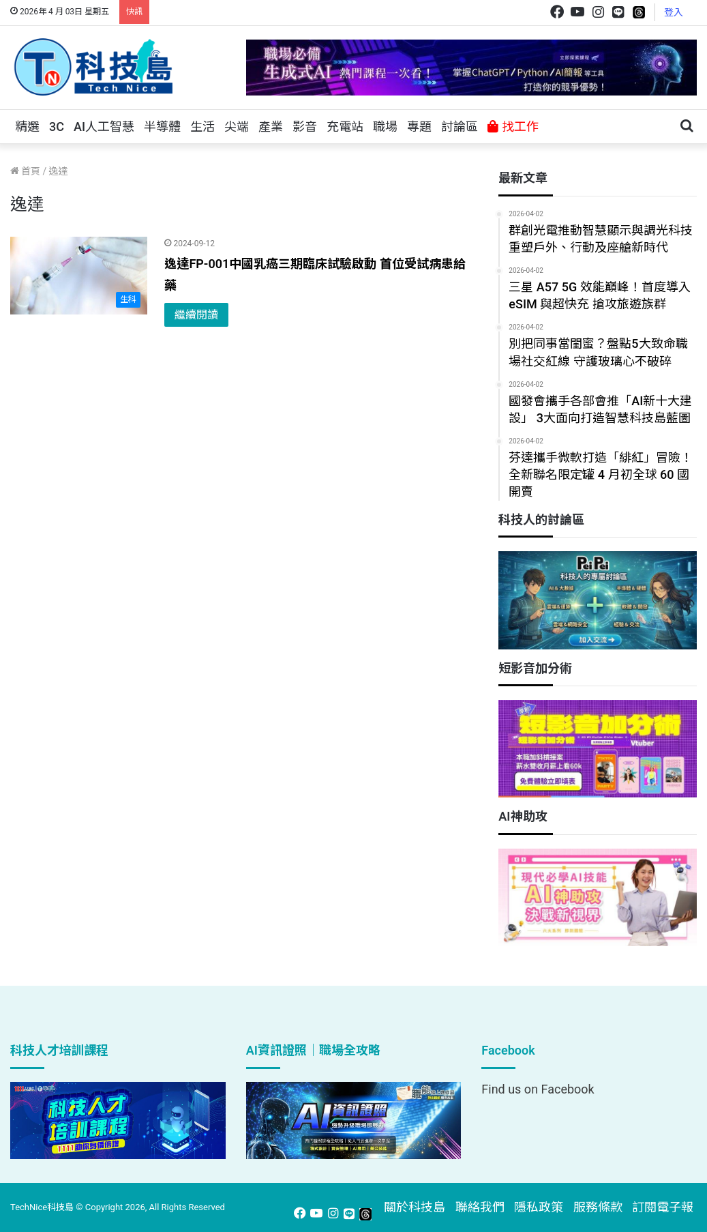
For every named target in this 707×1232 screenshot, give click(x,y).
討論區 (459, 126)
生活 (202, 126)
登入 (673, 12)
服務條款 (597, 1207)
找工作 (512, 126)
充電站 (345, 126)
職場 (385, 126)
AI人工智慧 (104, 126)
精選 (27, 126)
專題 (419, 126)
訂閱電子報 (662, 1207)
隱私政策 (538, 1207)
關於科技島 (414, 1207)
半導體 (162, 126)
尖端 (236, 126)
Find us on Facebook (537, 1089)
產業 (270, 126)
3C (56, 126)
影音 (304, 126)
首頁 (25, 171)
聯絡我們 (480, 1207)
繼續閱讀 (196, 314)
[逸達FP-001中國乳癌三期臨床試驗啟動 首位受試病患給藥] (78, 275)
